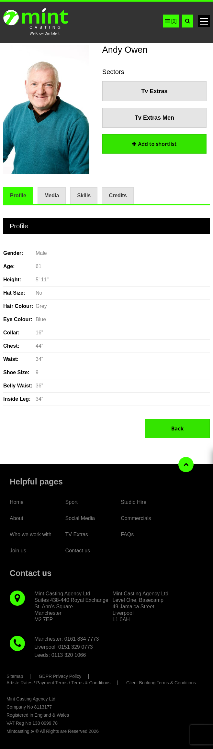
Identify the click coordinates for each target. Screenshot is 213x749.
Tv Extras (154, 91)
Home (17, 502)
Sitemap (14, 676)
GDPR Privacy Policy (60, 676)
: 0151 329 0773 (74, 647)
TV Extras (76, 534)
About (16, 518)
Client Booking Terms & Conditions (161, 682)
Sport (71, 502)
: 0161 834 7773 (80, 639)
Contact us (77, 550)
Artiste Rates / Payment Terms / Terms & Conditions (58, 682)
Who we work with (30, 534)
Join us (18, 550)
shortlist (154, 143)
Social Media (80, 518)
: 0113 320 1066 (67, 655)
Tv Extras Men (154, 117)
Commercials (136, 518)
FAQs (127, 534)
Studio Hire (133, 502)
